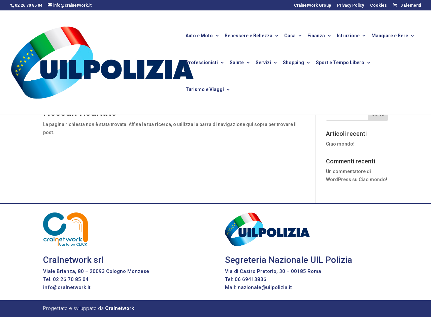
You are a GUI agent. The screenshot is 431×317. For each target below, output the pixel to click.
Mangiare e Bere (389, 36)
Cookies (378, 5)
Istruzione (348, 36)
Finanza (316, 36)
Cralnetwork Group (312, 5)
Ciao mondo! (340, 144)
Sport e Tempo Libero (340, 63)
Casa (290, 36)
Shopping (293, 63)
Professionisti (202, 63)
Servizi (263, 63)
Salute (237, 63)
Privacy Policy (350, 5)
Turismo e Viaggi (205, 90)
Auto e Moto (199, 36)
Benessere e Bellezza (248, 36)
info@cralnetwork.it (67, 287)
